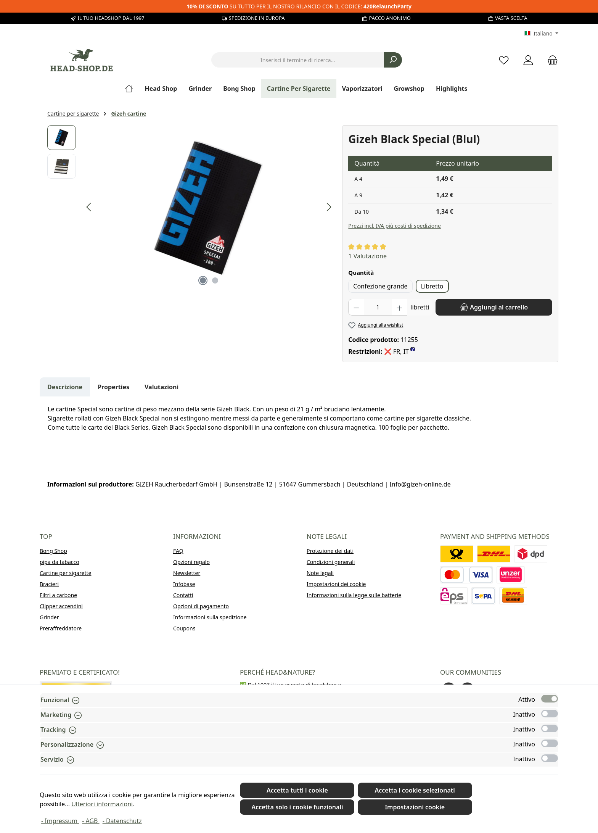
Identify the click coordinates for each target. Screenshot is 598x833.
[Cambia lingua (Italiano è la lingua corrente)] (541, 33)
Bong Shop (53, 550)
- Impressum (60, 821)
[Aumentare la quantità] (400, 307)
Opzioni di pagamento (201, 606)
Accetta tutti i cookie (297, 790)
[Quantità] (378, 307)
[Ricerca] (393, 60)
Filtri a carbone (58, 595)
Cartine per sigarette (65, 573)
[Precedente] (89, 207)
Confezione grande (380, 286)
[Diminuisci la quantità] (356, 307)
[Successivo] (328, 207)
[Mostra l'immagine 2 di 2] (215, 280)
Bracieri (49, 584)
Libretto (432, 286)
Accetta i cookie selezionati (415, 790)
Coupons (184, 628)
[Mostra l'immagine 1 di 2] (203, 280)
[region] (191, 207)
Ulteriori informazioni (102, 804)
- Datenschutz (122, 821)
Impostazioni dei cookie (336, 584)
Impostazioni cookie (415, 807)
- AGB (90, 821)
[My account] (528, 60)
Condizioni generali (331, 562)
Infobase (184, 584)
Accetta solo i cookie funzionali (297, 807)
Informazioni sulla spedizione (210, 617)
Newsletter (186, 573)
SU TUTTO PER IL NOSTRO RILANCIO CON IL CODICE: (299, 6)
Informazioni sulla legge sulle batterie (354, 595)
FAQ (178, 550)
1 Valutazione (367, 256)
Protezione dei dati (330, 550)
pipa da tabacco (59, 562)
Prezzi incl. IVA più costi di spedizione (394, 225)
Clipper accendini (61, 606)
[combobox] (297, 60)
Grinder (49, 617)
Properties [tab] (113, 387)
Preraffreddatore (61, 628)
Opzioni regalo (191, 562)
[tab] (65, 386)
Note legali (320, 573)
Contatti (183, 595)
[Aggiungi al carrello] (494, 307)
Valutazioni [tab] (161, 387)
